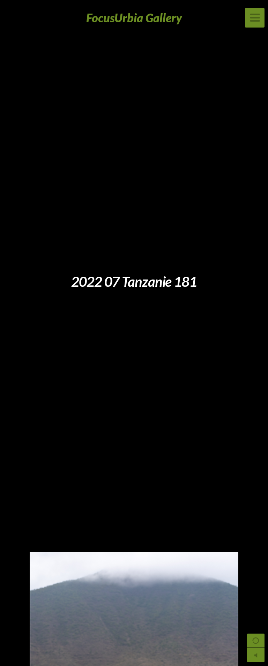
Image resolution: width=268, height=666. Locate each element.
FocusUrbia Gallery (134, 17)
